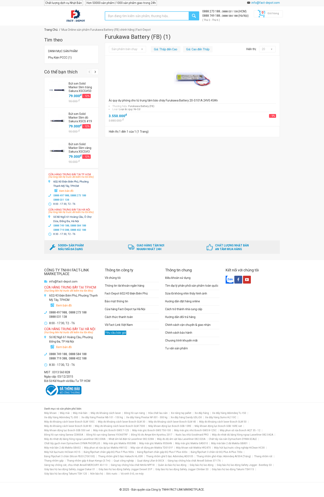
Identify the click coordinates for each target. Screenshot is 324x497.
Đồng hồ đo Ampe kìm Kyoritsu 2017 (151, 434)
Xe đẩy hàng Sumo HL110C (220, 417)
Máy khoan (50, 413)
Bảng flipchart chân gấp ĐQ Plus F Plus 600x (162, 452)
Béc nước (111, 473)
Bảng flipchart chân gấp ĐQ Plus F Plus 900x (109, 452)
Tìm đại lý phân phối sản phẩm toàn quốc (191, 285)
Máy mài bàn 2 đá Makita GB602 (62, 447)
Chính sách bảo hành (178, 332)
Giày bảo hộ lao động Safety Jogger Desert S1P (125, 469)
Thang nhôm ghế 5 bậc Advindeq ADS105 (169, 456)
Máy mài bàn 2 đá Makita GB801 (229, 443)
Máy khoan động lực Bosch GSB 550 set (67, 430)
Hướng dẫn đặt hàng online (182, 301)
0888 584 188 (230, 15)
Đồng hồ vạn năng (134, 413)
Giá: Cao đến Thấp (198, 49)
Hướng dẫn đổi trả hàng (180, 317)
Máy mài (65, 413)
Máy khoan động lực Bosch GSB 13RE (169, 426)
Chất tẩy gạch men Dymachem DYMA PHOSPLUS (72, 443)
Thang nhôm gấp (53, 460)
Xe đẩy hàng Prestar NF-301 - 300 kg (146, 417)
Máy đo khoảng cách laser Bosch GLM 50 (223, 421)
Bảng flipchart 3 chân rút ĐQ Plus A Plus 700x (216, 452)
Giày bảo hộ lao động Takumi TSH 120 (65, 473)
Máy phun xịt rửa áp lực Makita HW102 (105, 447)
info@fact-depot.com (265, 2)
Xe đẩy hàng (202, 413)
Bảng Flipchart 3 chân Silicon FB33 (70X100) (69, 456)
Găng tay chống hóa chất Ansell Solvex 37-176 (194, 460)
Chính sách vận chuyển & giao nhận (188, 324)
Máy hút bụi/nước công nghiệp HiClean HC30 (239, 447)
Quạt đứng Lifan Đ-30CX (150, 460)
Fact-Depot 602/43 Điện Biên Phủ (126, 293)
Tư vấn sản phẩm (176, 348)
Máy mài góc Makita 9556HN (155, 443)
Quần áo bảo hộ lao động (172, 465)
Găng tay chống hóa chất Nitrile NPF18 (133, 465)
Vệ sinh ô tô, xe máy (132, 473)
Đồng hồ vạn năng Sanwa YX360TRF (107, 434)
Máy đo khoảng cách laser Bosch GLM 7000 (120, 426)
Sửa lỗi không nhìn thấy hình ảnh (186, 293)
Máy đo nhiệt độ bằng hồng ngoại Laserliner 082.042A (242, 434)
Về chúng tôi (113, 277)
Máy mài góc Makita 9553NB (119, 443)
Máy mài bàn (80, 413)
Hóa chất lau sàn (158, 413)
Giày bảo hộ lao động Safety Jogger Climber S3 (181, 469)
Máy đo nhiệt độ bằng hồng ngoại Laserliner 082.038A (74, 439)
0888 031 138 (230, 11)
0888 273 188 (211, 11)
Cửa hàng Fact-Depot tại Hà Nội (125, 309)
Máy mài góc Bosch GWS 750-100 (151, 430)
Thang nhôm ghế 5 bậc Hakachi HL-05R (120, 456)
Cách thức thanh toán (119, 317)
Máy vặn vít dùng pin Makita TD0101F (152, 447)
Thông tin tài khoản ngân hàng (124, 285)
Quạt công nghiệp (124, 460)
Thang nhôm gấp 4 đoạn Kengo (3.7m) (88, 460)
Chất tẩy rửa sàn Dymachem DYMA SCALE (233, 439)
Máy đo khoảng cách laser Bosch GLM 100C (69, 421)
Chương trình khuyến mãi (181, 340)
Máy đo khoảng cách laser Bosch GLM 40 (172, 421)
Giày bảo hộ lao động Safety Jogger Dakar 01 (69, 469)
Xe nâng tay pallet (181, 413)
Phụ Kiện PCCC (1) (60, 57)
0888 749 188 (211, 15)
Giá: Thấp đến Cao (165, 49)
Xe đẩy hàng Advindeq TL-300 (61, 417)
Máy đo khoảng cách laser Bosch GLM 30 (121, 421)
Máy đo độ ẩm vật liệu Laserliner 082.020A (181, 439)
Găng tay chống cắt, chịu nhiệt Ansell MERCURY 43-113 (75, 465)
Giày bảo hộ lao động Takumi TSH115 (233, 469)
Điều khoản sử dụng (178, 277)
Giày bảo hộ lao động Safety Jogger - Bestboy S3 (244, 465)
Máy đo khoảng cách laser (106, 413)
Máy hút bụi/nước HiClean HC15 (62, 452)
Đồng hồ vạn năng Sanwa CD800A (63, 434)
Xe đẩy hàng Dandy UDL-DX (186, 417)
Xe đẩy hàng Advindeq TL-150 (229, 413)
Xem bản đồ (66, 190)
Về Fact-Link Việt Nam (119, 324)
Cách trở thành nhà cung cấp (183, 309)
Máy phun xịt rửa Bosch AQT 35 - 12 (240, 430)
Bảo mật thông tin (116, 301)
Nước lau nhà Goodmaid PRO (192, 434)
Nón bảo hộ (96, 473)
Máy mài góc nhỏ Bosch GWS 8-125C (195, 430)
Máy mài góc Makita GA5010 (191, 443)
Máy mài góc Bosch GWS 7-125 (111, 430)
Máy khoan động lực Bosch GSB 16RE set (218, 426)
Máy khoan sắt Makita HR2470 (193, 447)
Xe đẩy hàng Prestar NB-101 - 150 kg (102, 417)
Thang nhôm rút (263, 456)
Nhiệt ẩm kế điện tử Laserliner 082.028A (131, 439)
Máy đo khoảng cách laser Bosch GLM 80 (68, 426)
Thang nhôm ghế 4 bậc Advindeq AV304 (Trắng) (224, 456)
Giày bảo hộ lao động (201, 465)
